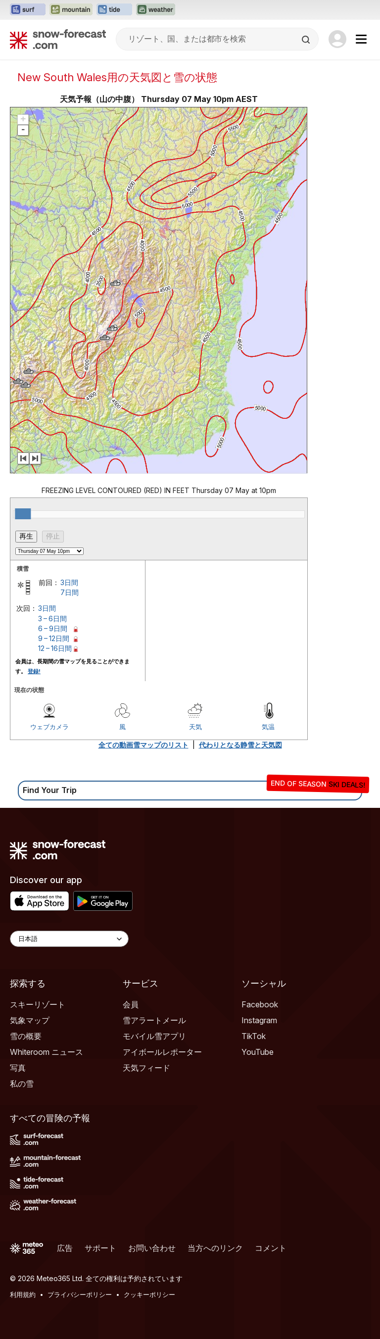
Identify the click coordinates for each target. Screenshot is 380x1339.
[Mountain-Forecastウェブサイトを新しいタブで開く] (71, 9)
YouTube (257, 1052)
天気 (195, 727)
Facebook (259, 1004)
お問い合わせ (152, 1248)
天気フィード (146, 1068)
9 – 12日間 (53, 638)
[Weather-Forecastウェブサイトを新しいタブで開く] (155, 9)
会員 (131, 1004)
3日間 (69, 582)
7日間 (69, 592)
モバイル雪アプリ (154, 1036)
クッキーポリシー (149, 1294)
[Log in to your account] (337, 39)
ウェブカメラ (49, 727)
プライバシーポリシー (80, 1294)
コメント (270, 1248)
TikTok (253, 1036)
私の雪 (22, 1084)
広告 (65, 1248)
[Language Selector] (69, 939)
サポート (100, 1248)
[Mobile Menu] (361, 39)
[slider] (23, 513)
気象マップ (29, 1020)
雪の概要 (26, 1036)
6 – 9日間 (52, 628)
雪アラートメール (154, 1020)
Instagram (259, 1020)
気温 (268, 727)
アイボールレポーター (162, 1052)
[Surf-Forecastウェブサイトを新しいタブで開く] (28, 9)
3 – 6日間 (52, 618)
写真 (18, 1068)
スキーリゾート (37, 1004)
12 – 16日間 (55, 648)
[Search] (306, 39)
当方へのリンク (215, 1248)
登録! (34, 671)
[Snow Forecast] (58, 39)
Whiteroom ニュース (46, 1052)
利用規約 (23, 1294)
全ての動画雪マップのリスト (143, 745)
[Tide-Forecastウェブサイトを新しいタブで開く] (114, 9)
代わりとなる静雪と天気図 (240, 745)
